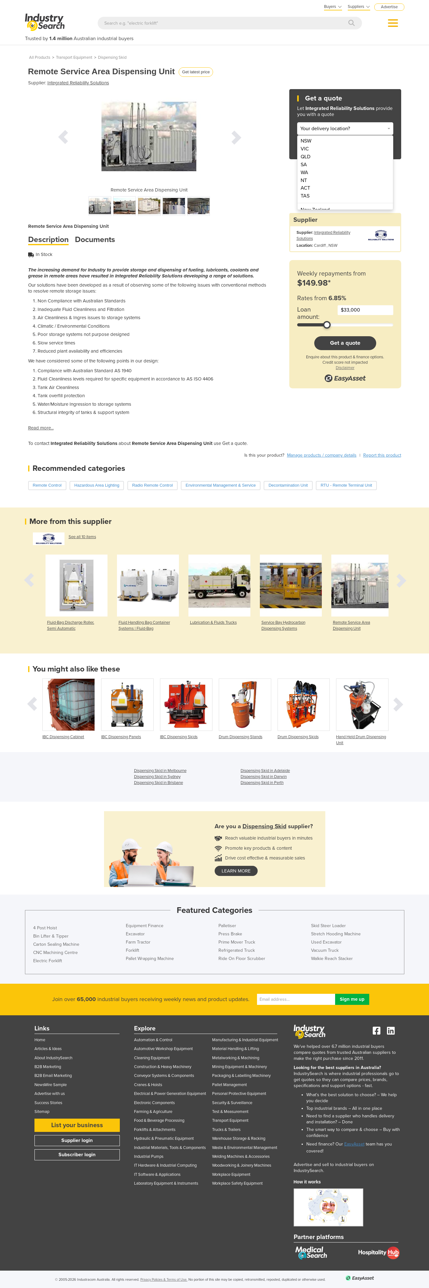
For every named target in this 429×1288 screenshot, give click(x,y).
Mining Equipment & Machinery (239, 1066)
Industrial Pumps (148, 1156)
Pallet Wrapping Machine (150, 958)
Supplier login (77, 1140)
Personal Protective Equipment (239, 1093)
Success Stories (48, 1102)
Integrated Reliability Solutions (78, 83)
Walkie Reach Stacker (332, 958)
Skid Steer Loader (328, 925)
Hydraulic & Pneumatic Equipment (164, 1138)
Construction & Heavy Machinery (162, 1066)
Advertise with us (49, 1093)
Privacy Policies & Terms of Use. (163, 1280)
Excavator (135, 934)
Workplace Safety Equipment (237, 1183)
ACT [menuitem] (305, 188)
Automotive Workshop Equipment (163, 1048)
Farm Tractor (138, 942)
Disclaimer (345, 367)
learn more (236, 871)
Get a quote (345, 342)
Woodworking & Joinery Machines (241, 1165)
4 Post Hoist (45, 928)
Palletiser (227, 925)
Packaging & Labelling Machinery (241, 1075)
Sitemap (41, 1111)
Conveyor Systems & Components (164, 1075)
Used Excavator (326, 942)
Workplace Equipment (231, 1174)
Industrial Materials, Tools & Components (170, 1147)
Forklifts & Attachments (154, 1129)
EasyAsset (354, 1144)
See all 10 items (82, 536)
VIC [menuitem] (305, 149)
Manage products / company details (322, 455)
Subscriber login (76, 1154)
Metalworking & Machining (235, 1057)
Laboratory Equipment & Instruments (166, 1183)
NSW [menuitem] (306, 141)
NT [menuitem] (304, 180)
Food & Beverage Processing (159, 1120)
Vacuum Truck (325, 950)
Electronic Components (154, 1102)
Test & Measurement (230, 1111)
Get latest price (196, 72)
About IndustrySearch (53, 1057)
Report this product (382, 455)
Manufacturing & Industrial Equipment (245, 1039)
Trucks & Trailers (226, 1129)
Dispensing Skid (112, 57)
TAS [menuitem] (305, 196)
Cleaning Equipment (152, 1057)
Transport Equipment (74, 57)
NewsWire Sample (50, 1084)
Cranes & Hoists (148, 1084)
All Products (39, 57)
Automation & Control (153, 1039)
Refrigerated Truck (236, 950)
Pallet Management (229, 1084)
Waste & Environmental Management (244, 1147)
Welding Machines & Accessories (241, 1156)
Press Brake (230, 934)
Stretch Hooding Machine (336, 934)
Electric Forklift (47, 960)
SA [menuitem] (304, 164)
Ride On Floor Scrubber (241, 958)
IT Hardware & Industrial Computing (165, 1165)
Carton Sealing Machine (56, 944)
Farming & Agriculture (153, 1111)
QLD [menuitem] (305, 157)
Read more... (41, 428)
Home (39, 1039)
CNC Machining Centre (55, 952)
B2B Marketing (47, 1066)
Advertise (389, 6)
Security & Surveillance (232, 1102)
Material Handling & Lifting (235, 1048)
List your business (77, 1125)
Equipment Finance (144, 925)
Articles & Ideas (48, 1048)
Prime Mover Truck (236, 942)
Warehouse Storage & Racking (238, 1138)
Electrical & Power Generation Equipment (170, 1093)
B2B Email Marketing (53, 1075)
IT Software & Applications (157, 1174)
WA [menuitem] (304, 172)
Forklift (132, 950)
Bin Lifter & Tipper (51, 936)
